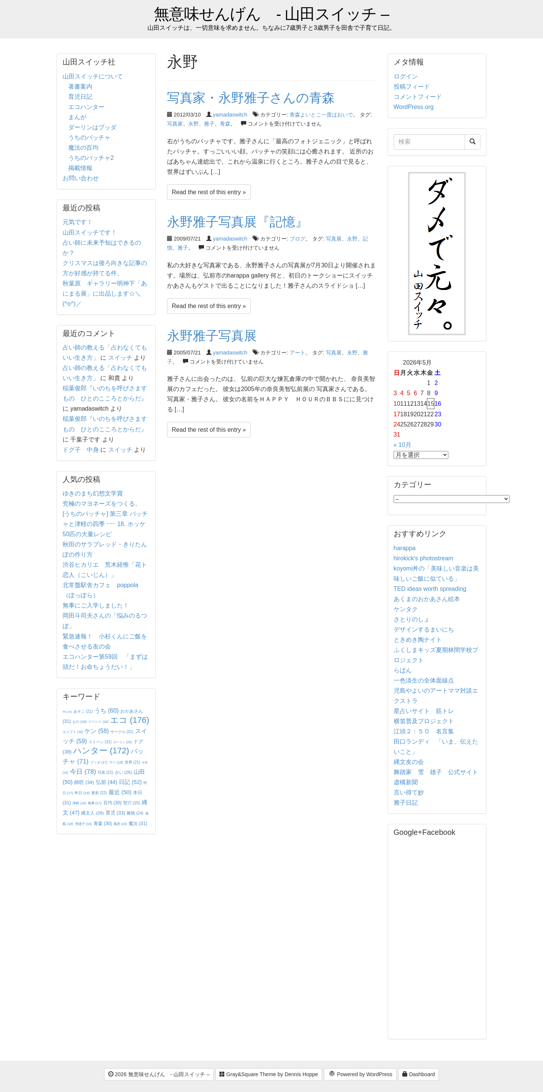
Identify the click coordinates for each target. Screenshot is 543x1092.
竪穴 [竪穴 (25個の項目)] (131, 803)
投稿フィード (412, 86)
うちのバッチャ (89, 137)
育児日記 (80, 97)
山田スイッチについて (93, 76)
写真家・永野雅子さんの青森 (251, 97)
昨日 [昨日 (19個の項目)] (82, 793)
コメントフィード (418, 97)
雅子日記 (406, 802)
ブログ (297, 239)
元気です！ (78, 222)
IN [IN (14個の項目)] (67, 711)
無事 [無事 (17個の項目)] (95, 803)
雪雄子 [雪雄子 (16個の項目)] (83, 824)
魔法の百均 (83, 147)
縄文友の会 (409, 762)
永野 (193, 124)
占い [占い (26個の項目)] (123, 772)
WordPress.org (414, 107)
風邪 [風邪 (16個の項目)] (120, 824)
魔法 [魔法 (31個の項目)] (138, 823)
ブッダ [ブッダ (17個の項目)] (98, 762)
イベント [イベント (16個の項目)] (98, 722)
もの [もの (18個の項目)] (79, 722)
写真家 (175, 124)
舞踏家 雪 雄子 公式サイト (436, 772)
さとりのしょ (412, 619)
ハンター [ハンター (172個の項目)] (101, 750)
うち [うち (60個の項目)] (106, 710)
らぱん (403, 670)
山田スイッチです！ (90, 232)
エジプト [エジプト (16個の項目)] (73, 732)
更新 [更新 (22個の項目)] (99, 793)
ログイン (406, 76)
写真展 (334, 239)
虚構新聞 (406, 782)
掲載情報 (80, 168)
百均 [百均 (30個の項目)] (112, 802)
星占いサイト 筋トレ (424, 711)
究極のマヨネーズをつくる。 (102, 503)
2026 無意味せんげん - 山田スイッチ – (159, 1074)
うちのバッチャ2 (91, 158)
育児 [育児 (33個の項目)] (115, 813)
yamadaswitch (230, 115)
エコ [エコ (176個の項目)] (129, 720)
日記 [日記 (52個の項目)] (130, 782)
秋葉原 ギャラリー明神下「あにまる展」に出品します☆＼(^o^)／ (105, 293)
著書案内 (80, 86)
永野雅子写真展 (212, 335)
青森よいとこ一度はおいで (321, 115)
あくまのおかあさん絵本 (427, 599)
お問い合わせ (81, 178)
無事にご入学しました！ (96, 605)
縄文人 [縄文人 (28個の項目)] (92, 812)
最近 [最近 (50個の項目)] (120, 792)
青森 (225, 124)
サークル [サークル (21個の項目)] (121, 732)
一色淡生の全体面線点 (424, 680)
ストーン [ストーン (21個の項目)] (100, 742)
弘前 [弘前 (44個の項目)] (106, 782)
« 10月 (402, 445)
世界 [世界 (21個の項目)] (132, 762)
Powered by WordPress (360, 1074)
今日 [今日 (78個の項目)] (83, 771)
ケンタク (406, 609)
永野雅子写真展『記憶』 (237, 222)
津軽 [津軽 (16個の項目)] (79, 803)
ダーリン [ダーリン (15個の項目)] (122, 742)
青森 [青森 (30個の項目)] (103, 823)
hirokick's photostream (424, 558)
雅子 (209, 124)
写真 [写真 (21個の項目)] (105, 772)
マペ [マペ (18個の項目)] (116, 762)
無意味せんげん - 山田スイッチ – (271, 14)
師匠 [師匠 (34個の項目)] (84, 782)
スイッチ (120, 357)
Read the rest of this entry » (209, 192)
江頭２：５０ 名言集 (424, 731)
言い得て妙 (409, 792)
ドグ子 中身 (81, 449)
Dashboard (418, 1074)
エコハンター (86, 107)
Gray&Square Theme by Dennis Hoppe (268, 1074)
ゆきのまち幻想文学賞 (93, 493)
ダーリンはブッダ (92, 127)
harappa (405, 548)
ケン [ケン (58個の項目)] (96, 731)
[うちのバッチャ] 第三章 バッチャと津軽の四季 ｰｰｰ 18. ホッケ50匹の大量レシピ (105, 524)
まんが (77, 117)
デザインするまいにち (424, 629)
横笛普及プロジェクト (424, 721)
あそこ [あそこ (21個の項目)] (83, 711)
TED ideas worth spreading (430, 589)
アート (297, 353)
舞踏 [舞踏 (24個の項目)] (135, 813)
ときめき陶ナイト (418, 639)
